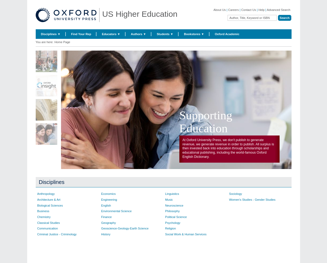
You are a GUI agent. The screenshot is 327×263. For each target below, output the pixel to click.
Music (169, 199)
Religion (170, 228)
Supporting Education (205, 122)
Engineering (109, 199)
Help (262, 9)
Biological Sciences (50, 205)
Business (43, 211)
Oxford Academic (227, 34)
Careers (233, 9)
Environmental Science (116, 211)
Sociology (235, 193)
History (106, 234)
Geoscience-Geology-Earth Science (125, 228)
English (106, 205)
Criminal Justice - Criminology (57, 234)
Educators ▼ (111, 34)
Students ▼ (165, 34)
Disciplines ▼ (50, 34)
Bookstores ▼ (194, 34)
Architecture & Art (48, 199)
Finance (106, 217)
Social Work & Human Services (186, 234)
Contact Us (248, 9)
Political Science (176, 217)
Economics (108, 193)
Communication (47, 228)
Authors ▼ (138, 34)
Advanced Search (278, 9)
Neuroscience (174, 205)
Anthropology (46, 193)
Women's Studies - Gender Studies (252, 199)
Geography (108, 222)
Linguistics (172, 193)
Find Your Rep (81, 34)
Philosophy (172, 211)
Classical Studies (48, 222)
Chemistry (44, 217)
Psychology (172, 222)
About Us (219, 9)
